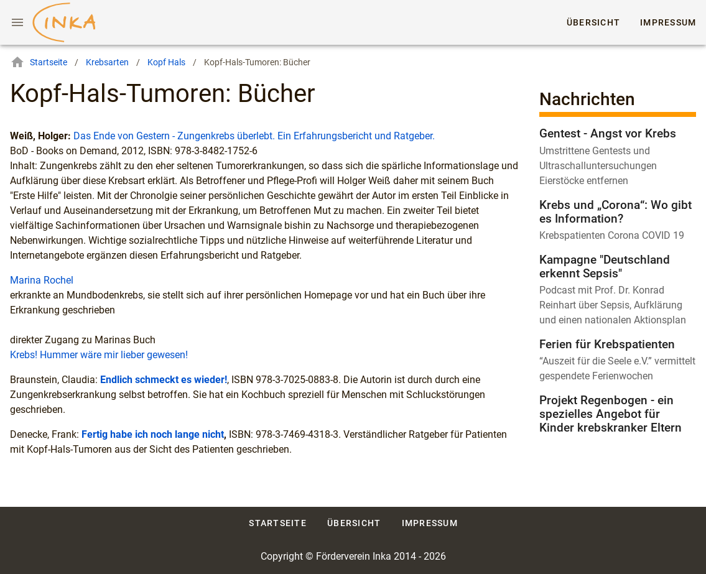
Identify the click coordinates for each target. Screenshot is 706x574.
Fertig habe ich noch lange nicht (152, 434)
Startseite (38, 62)
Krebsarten (107, 62)
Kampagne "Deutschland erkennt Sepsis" (604, 266)
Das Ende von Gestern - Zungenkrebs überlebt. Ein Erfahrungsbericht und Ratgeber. (254, 136)
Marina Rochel (41, 280)
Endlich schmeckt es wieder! (163, 380)
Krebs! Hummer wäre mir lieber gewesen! (99, 355)
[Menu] (17, 22)
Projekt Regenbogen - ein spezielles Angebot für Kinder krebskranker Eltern (610, 414)
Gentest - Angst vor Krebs (607, 133)
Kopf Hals (166, 62)
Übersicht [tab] (593, 22)
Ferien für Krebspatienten (607, 344)
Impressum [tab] (668, 22)
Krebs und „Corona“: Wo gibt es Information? (615, 212)
